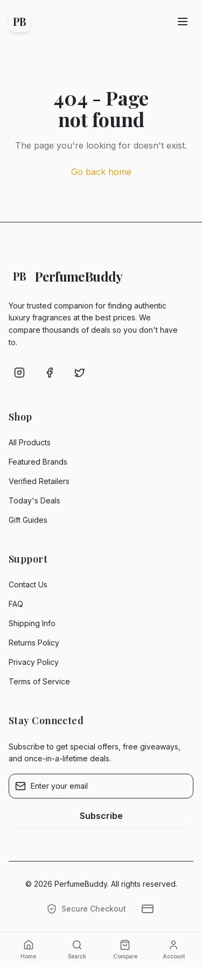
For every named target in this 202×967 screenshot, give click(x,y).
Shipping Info (32, 623)
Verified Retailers (39, 481)
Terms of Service (39, 681)
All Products (30, 442)
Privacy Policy (34, 662)
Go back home (101, 171)
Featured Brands (38, 461)
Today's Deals (34, 500)
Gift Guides (28, 519)
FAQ (16, 603)
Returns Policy (34, 642)
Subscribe (101, 815)
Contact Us (28, 584)
